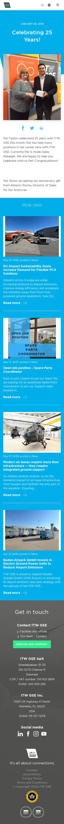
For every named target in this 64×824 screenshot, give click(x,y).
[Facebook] (28, 735)
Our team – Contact (33, 636)
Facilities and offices (33, 631)
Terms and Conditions (32, 782)
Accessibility (32, 774)
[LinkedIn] (20, 735)
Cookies (32, 770)
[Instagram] (36, 735)
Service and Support (31, 644)
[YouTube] (43, 735)
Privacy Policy (32, 778)
